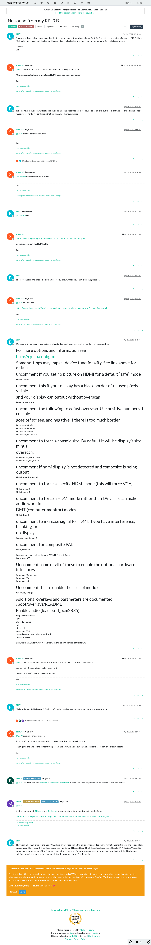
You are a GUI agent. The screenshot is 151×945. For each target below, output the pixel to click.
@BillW (29, 65)
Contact (68, 939)
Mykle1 (19, 801)
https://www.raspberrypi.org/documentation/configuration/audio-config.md (51, 238)
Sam (71, 933)
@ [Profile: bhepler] (39, 811)
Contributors (94, 936)
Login (22, 891)
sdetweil (19, 65)
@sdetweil (30, 172)
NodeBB (73, 936)
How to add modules (23, 86)
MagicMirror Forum (17, 2)
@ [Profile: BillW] (19, 69)
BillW (18, 34)
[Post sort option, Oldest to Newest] (125, 27)
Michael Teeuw (87, 930)
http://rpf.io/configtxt (36, 356)
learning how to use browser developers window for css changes (38, 91)
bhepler (19, 778)
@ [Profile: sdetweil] (21, 176)
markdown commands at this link (54, 782)
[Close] (141, 869)
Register (13, 891)
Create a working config (24, 822)
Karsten (95, 933)
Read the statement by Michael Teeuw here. (75, 12)
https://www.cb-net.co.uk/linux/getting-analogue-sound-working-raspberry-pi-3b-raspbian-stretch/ (62, 308)
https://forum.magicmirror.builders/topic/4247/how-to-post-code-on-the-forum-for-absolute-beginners (64, 816)
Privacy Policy (80, 939)
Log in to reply (136, 26)
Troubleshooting (26, 27)
